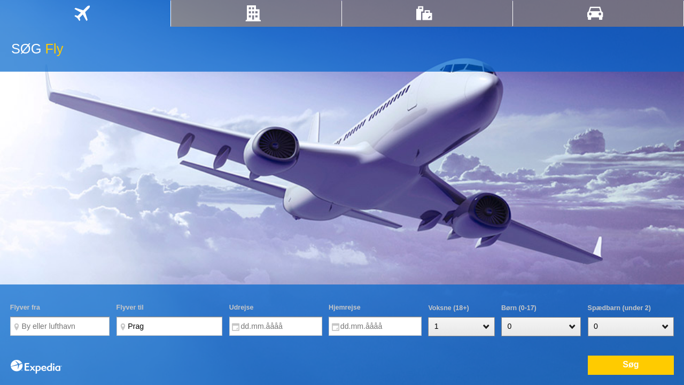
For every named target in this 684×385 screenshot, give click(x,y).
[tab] (85, 13)
